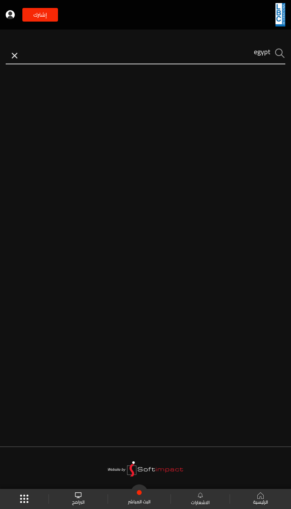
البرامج (78, 499)
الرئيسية (260, 499)
